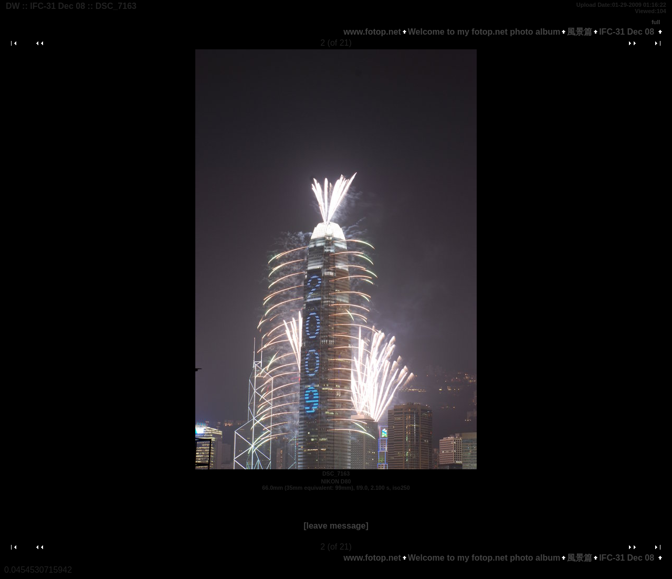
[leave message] (336, 525)
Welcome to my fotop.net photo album (484, 31)
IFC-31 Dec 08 (626, 31)
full (656, 22)
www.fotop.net (372, 31)
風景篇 (579, 31)
